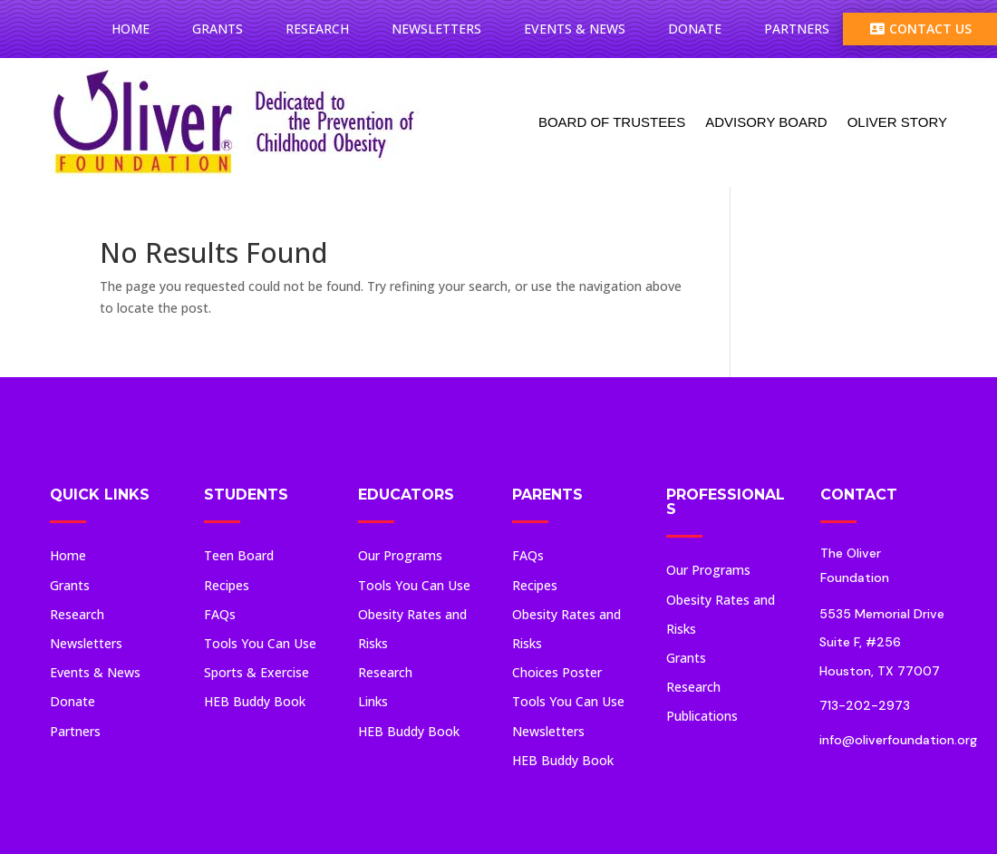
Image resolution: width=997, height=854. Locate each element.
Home (130, 28)
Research (317, 28)
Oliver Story (897, 122)
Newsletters (436, 28)
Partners (796, 28)
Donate (694, 28)
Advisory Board (766, 122)
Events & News (574, 28)
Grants (217, 28)
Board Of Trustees (611, 122)
